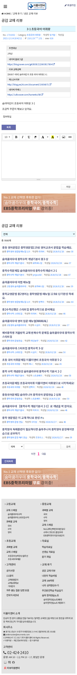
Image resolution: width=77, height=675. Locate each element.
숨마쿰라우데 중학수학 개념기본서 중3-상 (25, 259)
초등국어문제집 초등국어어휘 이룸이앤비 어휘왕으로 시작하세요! (38, 383)
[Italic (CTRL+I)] (22, 137)
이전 (33, 453)
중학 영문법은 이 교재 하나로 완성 (21, 418)
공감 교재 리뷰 (31, 13)
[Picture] (63, 137)
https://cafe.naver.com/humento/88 (25, 94)
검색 (68, 446)
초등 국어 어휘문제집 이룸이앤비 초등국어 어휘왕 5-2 (31, 360)
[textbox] (38, 159)
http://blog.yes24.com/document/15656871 (29, 84)
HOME (7, 13)
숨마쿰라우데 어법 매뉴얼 (16, 282)
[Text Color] (43, 137)
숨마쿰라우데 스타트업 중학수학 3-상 (22, 348)
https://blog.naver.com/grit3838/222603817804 (31, 64)
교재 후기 (17, 13)
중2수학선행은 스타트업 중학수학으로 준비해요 (28, 309)
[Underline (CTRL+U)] (29, 137)
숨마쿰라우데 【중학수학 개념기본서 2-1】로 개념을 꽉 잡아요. (37, 406)
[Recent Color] (52, 137)
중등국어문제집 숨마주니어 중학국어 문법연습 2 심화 (31, 394)
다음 (44, 453)
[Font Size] (7, 137)
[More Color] (48, 137)
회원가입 (70, 5)
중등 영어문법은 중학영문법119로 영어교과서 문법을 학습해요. (37, 247)
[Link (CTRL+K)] (70, 137)
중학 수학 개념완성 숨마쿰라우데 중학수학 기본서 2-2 (31, 371)
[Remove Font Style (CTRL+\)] (35, 137)
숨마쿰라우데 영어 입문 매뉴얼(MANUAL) (25, 321)
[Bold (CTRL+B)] (16, 137)
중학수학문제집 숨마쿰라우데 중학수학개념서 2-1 (29, 270)
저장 (68, 186)
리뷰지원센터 (13, 668)
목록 (9, 127)
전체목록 (8, 461)
